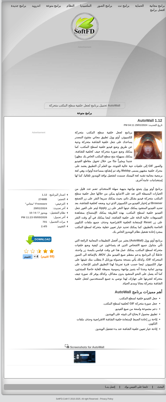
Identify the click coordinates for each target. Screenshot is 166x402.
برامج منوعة (51, 5)
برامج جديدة (17, 5)
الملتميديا (84, 5)
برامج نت (122, 5)
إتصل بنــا (108, 386)
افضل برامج (155, 10)
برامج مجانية (155, 5)
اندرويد (34, 5)
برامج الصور (103, 5)
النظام (69, 5)
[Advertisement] (83, 73)
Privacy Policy (105, 399)
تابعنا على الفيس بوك (134, 386)
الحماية (137, 5)
